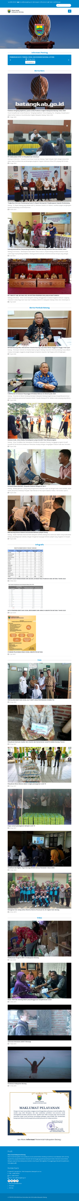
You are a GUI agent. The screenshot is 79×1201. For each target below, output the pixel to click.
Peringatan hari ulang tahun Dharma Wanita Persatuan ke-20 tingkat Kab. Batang (33, 910)
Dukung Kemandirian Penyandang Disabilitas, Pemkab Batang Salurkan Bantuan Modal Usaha (37, 249)
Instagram (36, 2)
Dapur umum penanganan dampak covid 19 (21, 826)
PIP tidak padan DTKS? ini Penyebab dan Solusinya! (23, 157)
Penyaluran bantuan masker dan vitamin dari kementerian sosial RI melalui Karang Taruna (36, 742)
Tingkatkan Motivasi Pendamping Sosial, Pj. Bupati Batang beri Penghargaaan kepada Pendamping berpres (39, 203)
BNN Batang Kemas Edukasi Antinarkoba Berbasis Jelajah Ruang (28, 532)
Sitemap (11, 1188)
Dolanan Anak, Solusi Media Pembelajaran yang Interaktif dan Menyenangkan (32, 440)
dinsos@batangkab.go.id (19, 1178)
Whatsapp (57, 2)
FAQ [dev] (11, 1185)
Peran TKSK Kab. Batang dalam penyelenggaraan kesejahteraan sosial (30, 999)
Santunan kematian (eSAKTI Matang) (19, 1041)
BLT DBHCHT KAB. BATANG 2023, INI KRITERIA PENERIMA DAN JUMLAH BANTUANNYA (33, 295)
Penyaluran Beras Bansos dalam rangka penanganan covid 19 (27, 784)
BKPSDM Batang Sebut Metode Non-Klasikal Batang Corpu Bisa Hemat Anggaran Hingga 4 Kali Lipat (39, 347)
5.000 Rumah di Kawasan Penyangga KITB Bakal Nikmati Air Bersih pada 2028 (32, 394)
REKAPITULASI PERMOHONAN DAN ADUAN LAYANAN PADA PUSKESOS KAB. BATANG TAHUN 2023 (37, 578)
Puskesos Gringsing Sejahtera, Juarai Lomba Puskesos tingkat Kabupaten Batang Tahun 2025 (37, 110)
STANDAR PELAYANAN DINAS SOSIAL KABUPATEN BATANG (25, 652)
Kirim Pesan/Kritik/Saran (15, 1183)
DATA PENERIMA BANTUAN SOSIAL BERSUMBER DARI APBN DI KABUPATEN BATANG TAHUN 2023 (37, 610)
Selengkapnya (39, 62)
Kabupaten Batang (17, 11)
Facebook (44, 2)
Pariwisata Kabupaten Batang (17, 1083)
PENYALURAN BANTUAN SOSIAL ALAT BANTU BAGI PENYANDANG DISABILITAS (31, 700)
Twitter (50, 2)
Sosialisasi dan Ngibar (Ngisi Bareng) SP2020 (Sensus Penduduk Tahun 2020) (31, 868)
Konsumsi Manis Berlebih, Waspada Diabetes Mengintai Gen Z (27, 486)
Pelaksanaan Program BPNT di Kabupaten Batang (23, 958)
